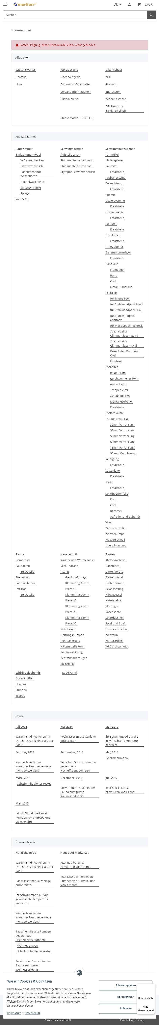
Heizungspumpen (72, 635)
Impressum (17, 1013)
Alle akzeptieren (123, 985)
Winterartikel (114, 641)
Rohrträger (68, 629)
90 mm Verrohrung (122, 453)
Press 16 (70, 589)
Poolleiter (111, 367)
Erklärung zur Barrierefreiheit (115, 108)
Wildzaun (111, 635)
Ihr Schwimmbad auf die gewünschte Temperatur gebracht (121, 741)
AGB (108, 77)
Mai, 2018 (111, 752)
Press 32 (70, 623)
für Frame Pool (120, 298)
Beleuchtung (113, 183)
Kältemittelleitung (72, 646)
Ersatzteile (117, 172)
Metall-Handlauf (121, 287)
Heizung (21, 684)
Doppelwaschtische (33, 182)
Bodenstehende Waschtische (30, 174)
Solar (108, 482)
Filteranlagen (114, 212)
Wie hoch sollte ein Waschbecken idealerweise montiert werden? (34, 766)
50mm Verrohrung (122, 436)
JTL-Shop (138, 1020)
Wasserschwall (115, 539)
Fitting (65, 571)
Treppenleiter (119, 390)
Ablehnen (123, 1008)
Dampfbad (23, 560)
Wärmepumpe (114, 534)
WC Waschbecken (32, 160)
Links (19, 84)
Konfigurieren (123, 996)
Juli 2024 (21, 726)
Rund (113, 275)
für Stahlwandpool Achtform (122, 318)
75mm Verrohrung (122, 447)
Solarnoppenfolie (116, 493)
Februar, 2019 (25, 752)
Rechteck (116, 511)
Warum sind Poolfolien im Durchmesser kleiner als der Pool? (34, 741)
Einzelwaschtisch (31, 166)
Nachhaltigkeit (70, 77)
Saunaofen (23, 566)
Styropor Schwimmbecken (78, 172)
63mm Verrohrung (122, 442)
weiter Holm (118, 384)
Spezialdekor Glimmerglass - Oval (123, 343)
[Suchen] (151, 15)
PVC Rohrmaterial (117, 419)
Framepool (117, 270)
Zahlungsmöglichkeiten (76, 84)
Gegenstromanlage (118, 252)
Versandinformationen (76, 91)
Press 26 (70, 612)
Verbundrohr (69, 566)
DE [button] (116, 4)
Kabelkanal (69, 672)
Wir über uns (69, 69)
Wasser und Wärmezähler (78, 560)
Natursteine (113, 600)
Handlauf (111, 264)
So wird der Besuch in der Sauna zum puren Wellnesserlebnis (78, 792)
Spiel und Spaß (115, 623)
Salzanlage (112, 470)
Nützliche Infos (25, 852)
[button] (129, 4)
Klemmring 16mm (77, 583)
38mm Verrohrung (122, 430)
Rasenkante (113, 612)
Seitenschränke (30, 187)
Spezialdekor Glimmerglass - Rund (124, 333)
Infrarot (21, 589)
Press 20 (70, 600)
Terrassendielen (116, 629)
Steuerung (23, 577)
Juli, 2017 (111, 778)
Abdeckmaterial (115, 560)
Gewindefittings (75, 577)
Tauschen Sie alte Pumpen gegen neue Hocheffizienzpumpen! (78, 766)
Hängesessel (113, 594)
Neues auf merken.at (74, 852)
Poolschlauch (114, 413)
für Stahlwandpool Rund (126, 304)
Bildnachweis (69, 99)
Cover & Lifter (25, 678)
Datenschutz (35, 1013)
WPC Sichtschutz (116, 646)
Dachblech (112, 566)
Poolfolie (111, 293)
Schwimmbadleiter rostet (34, 783)
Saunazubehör (25, 583)
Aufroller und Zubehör (125, 516)
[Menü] (152, 986)
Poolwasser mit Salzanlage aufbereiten (78, 739)
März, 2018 (23, 778)
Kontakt (21, 77)
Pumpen (111, 223)
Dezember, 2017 (71, 778)
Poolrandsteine (115, 177)
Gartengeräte (114, 571)
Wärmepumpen (117, 758)
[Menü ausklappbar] (5, 2)
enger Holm (118, 373)
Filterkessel (112, 235)
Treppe (20, 695)
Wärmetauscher (116, 528)
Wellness (22, 199)
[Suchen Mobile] (75, 15)
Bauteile (110, 166)
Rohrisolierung (70, 641)
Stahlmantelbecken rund (77, 160)
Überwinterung (115, 545)
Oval (113, 281)
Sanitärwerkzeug (72, 652)
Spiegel (25, 193)
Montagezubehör (121, 401)
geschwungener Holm (124, 378)
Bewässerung (114, 589)
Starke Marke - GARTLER (77, 118)
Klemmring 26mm (77, 606)
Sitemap (110, 84)
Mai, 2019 (111, 726)
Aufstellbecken (70, 154)
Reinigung (112, 459)
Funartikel (112, 154)
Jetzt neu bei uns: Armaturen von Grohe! (120, 790)
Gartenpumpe (114, 583)
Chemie (110, 195)
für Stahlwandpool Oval (126, 310)
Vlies (108, 522)
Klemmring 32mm (77, 617)
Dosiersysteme (115, 200)
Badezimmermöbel (28, 154)
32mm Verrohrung (122, 424)
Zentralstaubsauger (74, 658)
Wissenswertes (26, 69)
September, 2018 (72, 752)
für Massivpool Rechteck (126, 326)
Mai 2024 (67, 726)
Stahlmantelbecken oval (76, 166)
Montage (116, 361)
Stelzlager (112, 606)
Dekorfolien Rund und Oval (125, 353)
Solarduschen (114, 617)
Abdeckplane (114, 160)
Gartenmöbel (114, 577)
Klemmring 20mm (77, 594)
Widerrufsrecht (115, 99)
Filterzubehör (114, 247)
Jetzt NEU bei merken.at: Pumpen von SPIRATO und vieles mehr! (33, 817)
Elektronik (67, 664)
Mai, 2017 (22, 803)
